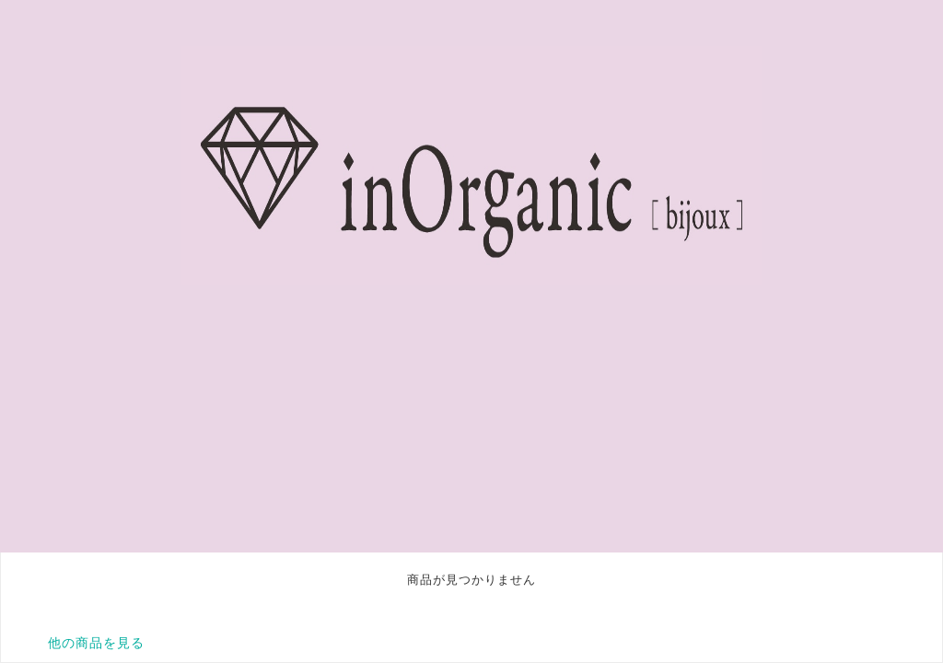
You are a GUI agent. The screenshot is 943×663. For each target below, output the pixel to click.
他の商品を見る (96, 642)
